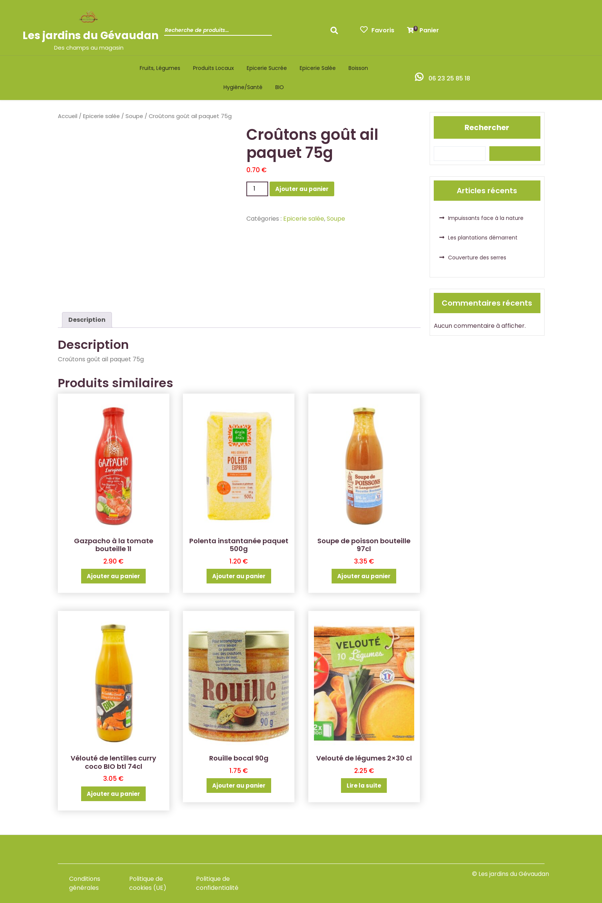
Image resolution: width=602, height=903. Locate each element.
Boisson (358, 68)
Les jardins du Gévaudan (90, 35)
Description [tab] (87, 319)
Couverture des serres (477, 257)
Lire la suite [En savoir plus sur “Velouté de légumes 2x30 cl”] (364, 785)
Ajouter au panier (302, 189)
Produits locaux (213, 68)
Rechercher (487, 127)
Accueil (67, 116)
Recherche (336, 33)
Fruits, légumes (160, 68)
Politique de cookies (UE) (147, 883)
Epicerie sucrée (267, 68)
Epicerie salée (318, 68)
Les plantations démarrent (483, 237)
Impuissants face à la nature (486, 218)
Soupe (134, 116)
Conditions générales (84, 883)
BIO (279, 87)
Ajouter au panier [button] (113, 576)
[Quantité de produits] (257, 189)
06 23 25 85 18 (449, 78)
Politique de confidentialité (217, 883)
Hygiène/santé (243, 87)
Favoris (377, 30)
